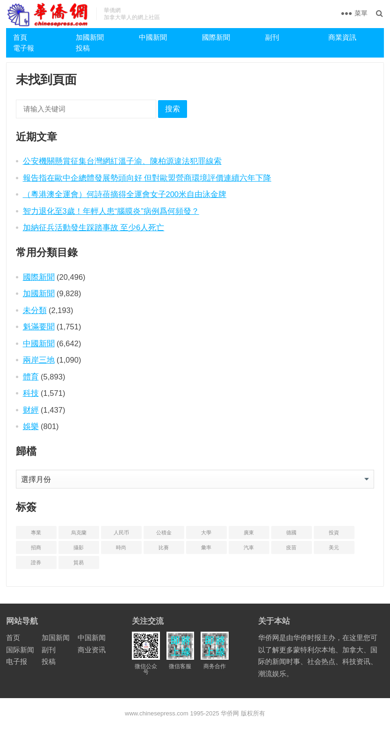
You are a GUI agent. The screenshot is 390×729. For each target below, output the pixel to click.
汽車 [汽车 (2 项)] (249, 547)
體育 (31, 376)
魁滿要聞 (39, 326)
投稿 (83, 48)
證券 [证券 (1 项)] (36, 562)
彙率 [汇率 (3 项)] (206, 547)
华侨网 (229, 713)
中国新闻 (92, 638)
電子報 (23, 48)
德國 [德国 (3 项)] (291, 532)
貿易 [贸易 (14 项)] (78, 562)
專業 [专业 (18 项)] (36, 532)
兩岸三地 (39, 360)
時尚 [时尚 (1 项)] (121, 547)
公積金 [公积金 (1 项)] (164, 532)
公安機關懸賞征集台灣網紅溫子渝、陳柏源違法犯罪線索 (122, 161)
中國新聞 (153, 37)
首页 (13, 638)
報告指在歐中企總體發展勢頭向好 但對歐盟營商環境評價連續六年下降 (147, 178)
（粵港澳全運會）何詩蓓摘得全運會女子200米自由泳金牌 (125, 194)
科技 (31, 393)
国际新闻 (20, 650)
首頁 (20, 37)
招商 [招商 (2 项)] (36, 547)
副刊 (272, 37)
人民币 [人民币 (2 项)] (121, 532)
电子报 (16, 661)
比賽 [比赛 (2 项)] (164, 547)
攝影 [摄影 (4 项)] (78, 547)
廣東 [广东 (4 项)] (249, 532)
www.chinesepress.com (156, 713)
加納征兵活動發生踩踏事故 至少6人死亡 (94, 227)
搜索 (172, 109)
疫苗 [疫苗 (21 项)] (291, 547)
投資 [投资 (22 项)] (334, 532)
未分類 (35, 310)
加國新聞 (90, 37)
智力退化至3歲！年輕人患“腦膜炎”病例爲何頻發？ (111, 211)
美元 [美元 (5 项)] (334, 547)
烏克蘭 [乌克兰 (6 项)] (79, 532)
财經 (31, 410)
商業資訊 (342, 37)
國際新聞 (216, 37)
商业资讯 (92, 650)
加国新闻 (56, 638)
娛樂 (31, 426)
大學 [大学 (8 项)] (206, 532)
